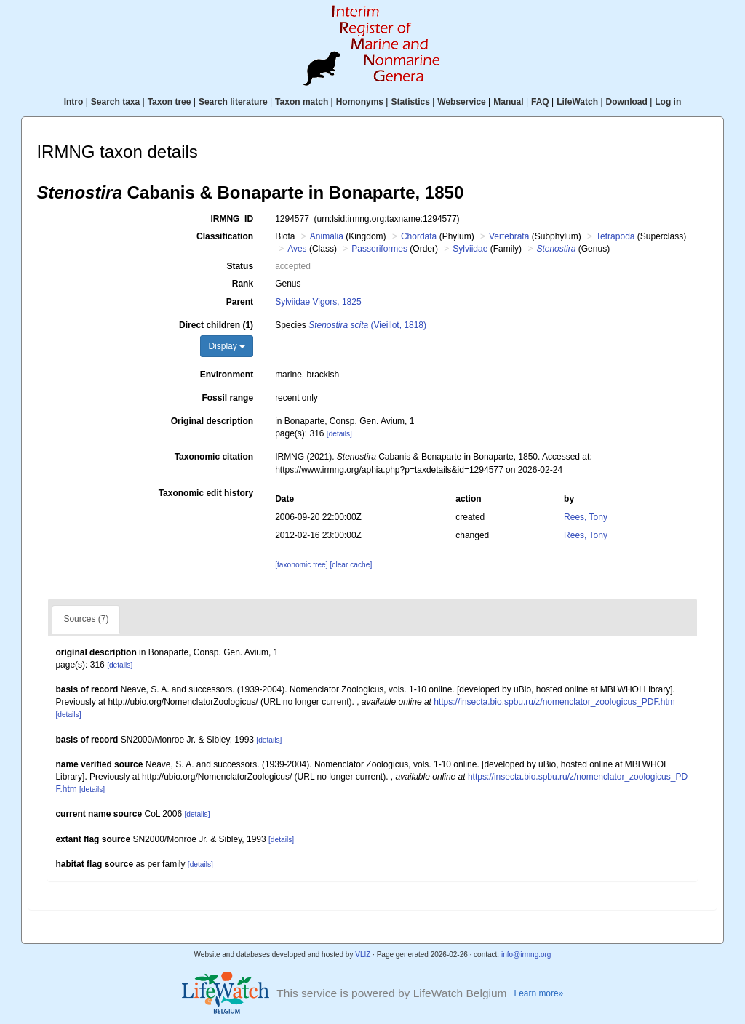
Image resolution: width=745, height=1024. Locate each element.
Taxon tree (169, 102)
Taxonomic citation (214, 457)
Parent (239, 302)
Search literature (233, 102)
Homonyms (359, 102)
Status (239, 266)
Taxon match (301, 102)
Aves (296, 249)
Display (226, 346)
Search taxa (115, 102)
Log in (668, 102)
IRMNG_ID (231, 219)
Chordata (419, 236)
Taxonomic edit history (206, 493)
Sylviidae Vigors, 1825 (318, 302)
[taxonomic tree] (301, 565)
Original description (212, 421)
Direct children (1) (216, 325)
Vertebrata (509, 236)
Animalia (326, 236)
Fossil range (227, 398)
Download (627, 102)
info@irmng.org (526, 955)
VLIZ (362, 955)
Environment (226, 374)
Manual (508, 102)
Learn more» (539, 993)
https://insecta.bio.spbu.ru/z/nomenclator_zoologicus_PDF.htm (554, 702)
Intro (74, 102)
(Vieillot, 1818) (367, 325)
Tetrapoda (615, 236)
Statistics (410, 102)
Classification (224, 236)
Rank (242, 284)
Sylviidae (470, 249)
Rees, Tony (585, 517)
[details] (339, 434)
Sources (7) (85, 619)
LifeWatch (577, 102)
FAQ (540, 102)
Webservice (461, 102)
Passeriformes (379, 249)
